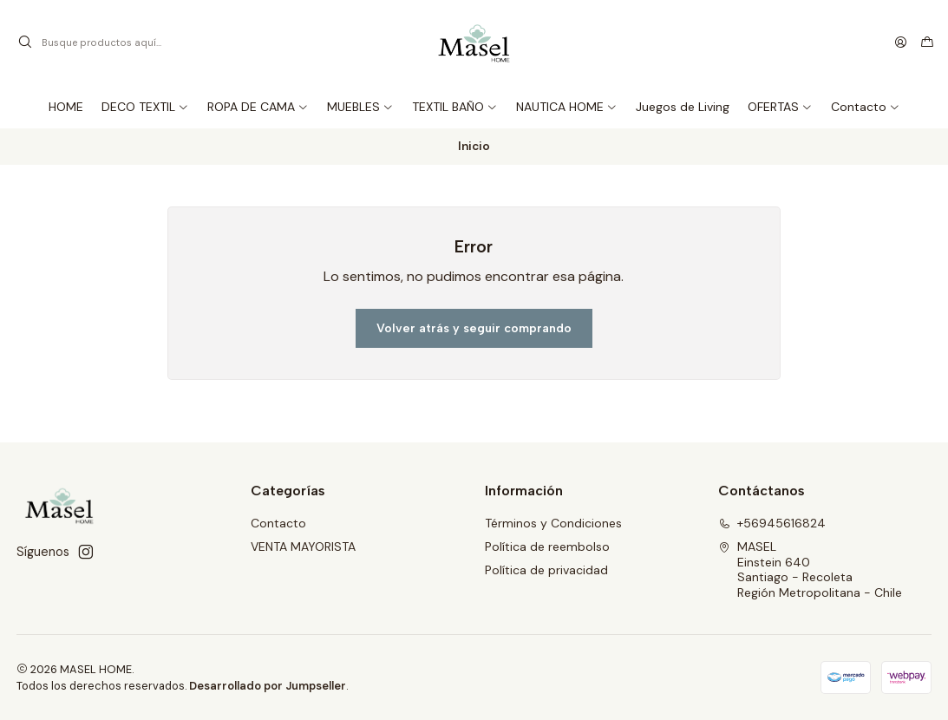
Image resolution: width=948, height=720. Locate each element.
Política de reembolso (547, 546)
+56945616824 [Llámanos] (772, 523)
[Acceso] (901, 42)
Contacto (278, 523)
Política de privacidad (546, 570)
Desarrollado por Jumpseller (267, 685)
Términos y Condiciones (553, 523)
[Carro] (927, 42)
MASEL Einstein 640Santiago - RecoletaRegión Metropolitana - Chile (810, 569)
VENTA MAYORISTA (303, 546)
